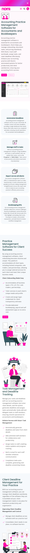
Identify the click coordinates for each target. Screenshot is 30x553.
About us (11, 75)
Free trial (4, 75)
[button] (21, 8)
